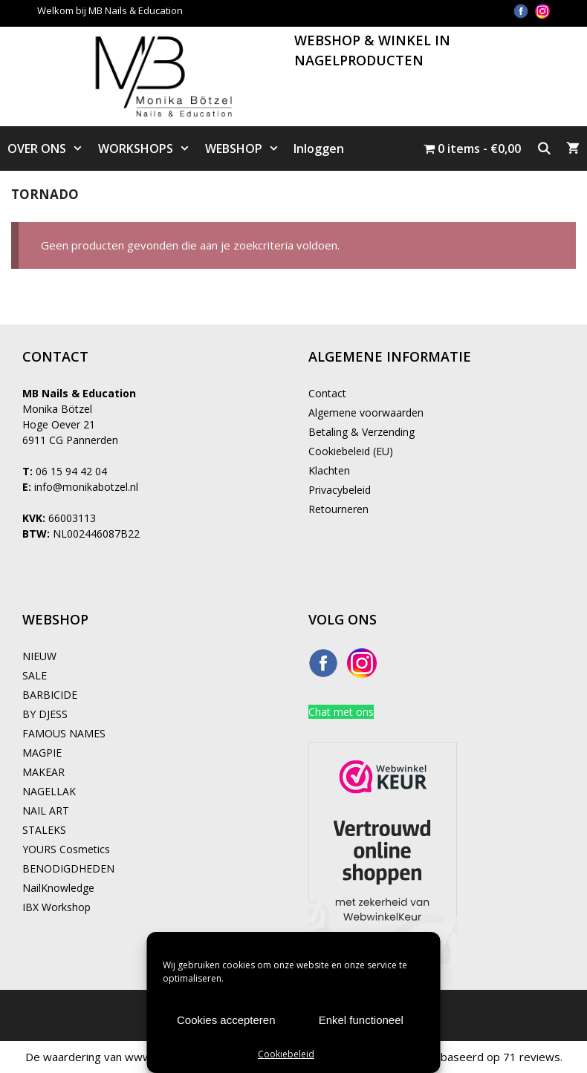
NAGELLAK (49, 791)
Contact (327, 393)
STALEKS (44, 830)
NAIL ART (45, 810)
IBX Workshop (56, 907)
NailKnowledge (58, 888)
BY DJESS (45, 714)
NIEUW (39, 656)
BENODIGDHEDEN (68, 868)
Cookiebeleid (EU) (350, 451)
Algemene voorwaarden (366, 412)
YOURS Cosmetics (66, 849)
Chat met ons (341, 712)
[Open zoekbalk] (543, 148)
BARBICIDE (49, 695)
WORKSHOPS (148, 148)
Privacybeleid (339, 490)
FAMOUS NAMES (64, 733)
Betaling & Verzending (361, 432)
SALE (34, 675)
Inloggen (319, 148)
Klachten (329, 470)
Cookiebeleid (286, 1054)
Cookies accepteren (226, 1020)
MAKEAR (43, 772)
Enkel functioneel (361, 1020)
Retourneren (338, 509)
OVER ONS (49, 148)
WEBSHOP (246, 148)
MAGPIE (42, 753)
